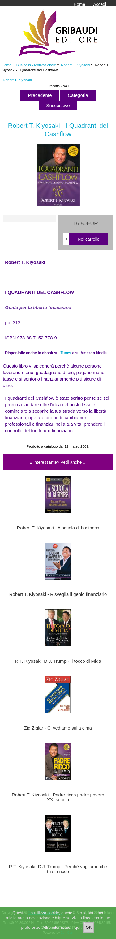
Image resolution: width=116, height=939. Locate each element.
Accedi (99, 4)
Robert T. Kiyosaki (75, 65)
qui (78, 929)
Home (79, 4)
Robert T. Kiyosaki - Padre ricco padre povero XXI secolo (58, 797)
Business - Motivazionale (36, 65)
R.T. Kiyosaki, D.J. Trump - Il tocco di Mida (58, 661)
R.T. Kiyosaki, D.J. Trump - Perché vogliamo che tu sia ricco (58, 869)
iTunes (65, 353)
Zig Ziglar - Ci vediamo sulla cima (58, 728)
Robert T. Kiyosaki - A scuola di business (58, 527)
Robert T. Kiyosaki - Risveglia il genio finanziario (58, 594)
